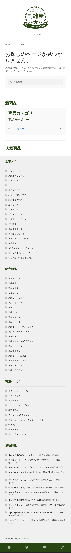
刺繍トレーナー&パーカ (19, 331)
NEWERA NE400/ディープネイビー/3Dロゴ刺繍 (28, 467)
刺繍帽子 (12, 283)
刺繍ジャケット (15, 302)
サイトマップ (14, 209)
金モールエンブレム (17, 429)
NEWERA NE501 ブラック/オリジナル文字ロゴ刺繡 (30, 472)
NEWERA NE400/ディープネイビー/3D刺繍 (27, 455)
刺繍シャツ (13, 293)
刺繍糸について (15, 229)
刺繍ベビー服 (14, 322)
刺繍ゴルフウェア (16, 365)
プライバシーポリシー (18, 214)
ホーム (10, 44)
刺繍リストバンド (16, 346)
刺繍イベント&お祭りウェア (21, 327)
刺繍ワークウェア (16, 297)
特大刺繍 (12, 424)
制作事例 (12, 243)
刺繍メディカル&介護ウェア (21, 341)
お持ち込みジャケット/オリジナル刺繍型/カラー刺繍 (32, 520)
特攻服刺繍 (13, 410)
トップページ (14, 171)
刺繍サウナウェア (16, 370)
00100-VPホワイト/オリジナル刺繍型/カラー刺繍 (30, 487)
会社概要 (12, 224)
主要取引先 (13, 205)
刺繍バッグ (13, 307)
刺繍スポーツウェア (17, 360)
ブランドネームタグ (17, 395)
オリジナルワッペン (17, 434)
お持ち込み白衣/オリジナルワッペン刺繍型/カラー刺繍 (33, 492)
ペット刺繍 (13, 400)
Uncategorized (18, 128)
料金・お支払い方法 (17, 195)
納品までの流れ (15, 200)
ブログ (11, 185)
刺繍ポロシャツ (15, 278)
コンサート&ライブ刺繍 (19, 405)
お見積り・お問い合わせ (19, 219)
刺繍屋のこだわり (16, 175)
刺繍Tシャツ (14, 312)
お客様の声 (13, 180)
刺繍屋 (10, 538)
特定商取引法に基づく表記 (20, 258)
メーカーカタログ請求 (18, 238)
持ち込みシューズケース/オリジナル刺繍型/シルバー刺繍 (34, 459)
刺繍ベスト (13, 336)
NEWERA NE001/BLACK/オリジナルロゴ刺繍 (27, 500)
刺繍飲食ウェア (15, 351)
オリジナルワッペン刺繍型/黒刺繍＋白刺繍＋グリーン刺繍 (34, 505)
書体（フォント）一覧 (18, 391)
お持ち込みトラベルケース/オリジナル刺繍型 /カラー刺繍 (34, 480)
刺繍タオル (13, 288)
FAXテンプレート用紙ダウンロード (23, 248)
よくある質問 (14, 190)
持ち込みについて (16, 233)
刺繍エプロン (14, 317)
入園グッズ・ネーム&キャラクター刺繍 (26, 419)
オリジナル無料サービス (19, 253)
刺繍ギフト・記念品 (17, 355)
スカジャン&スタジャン (19, 415)
